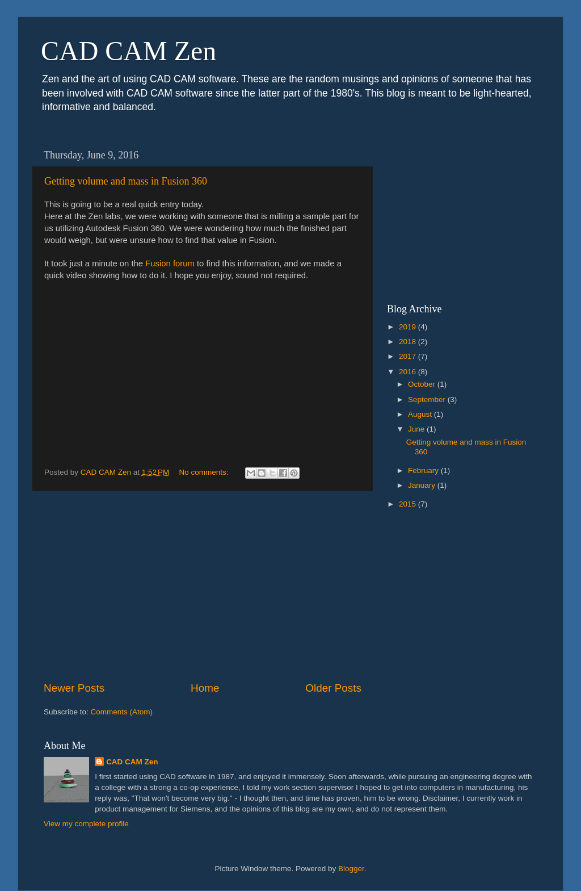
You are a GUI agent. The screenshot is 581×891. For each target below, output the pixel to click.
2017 (408, 356)
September (428, 399)
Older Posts (333, 688)
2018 (408, 341)
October (422, 384)
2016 (408, 371)
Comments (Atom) (122, 712)
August (421, 414)
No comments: (205, 472)
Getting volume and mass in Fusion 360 (125, 181)
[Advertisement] (202, 586)
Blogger (351, 868)
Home (205, 688)
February (424, 470)
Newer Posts (74, 688)
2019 (408, 327)
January (422, 485)
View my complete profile (86, 823)
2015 (408, 504)
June (417, 429)
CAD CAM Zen (128, 51)
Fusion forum (170, 263)
